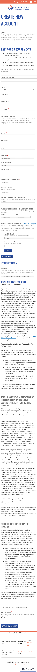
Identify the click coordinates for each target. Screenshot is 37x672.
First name (4, 94)
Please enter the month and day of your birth (17, 209)
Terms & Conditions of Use (15, 607)
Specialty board (9, 234)
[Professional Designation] (6, 182)
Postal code (5, 170)
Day (17, 215)
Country (4, 156)
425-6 (29, 642)
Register (25, 2)
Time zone (4, 268)
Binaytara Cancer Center (25, 652)
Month (3, 215)
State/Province (6, 163)
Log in (18, 2)
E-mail (3, 32)
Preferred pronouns (8, 117)
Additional (4, 141)
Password (4, 72)
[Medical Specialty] (6, 192)
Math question (6, 612)
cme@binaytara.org (18, 664)
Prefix (3, 87)
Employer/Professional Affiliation (13, 198)
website (9, 651)
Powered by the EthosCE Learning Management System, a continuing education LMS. (28, 669)
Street (3, 133)
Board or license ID (9, 242)
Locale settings (8, 263)
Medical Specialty (7, 188)
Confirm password (7, 77)
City (2, 148)
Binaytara (25, 633)
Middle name (5, 102)
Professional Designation (10, 180)
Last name (4, 109)
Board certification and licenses (11, 223)
